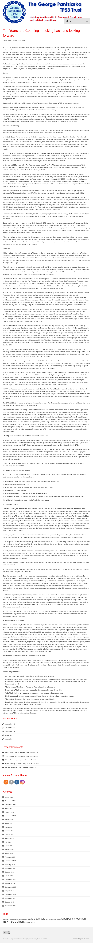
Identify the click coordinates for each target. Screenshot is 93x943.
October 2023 (9, 835)
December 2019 (10, 879)
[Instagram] (8, 932)
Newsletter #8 (9, 739)
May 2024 (8, 823)
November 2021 (10, 861)
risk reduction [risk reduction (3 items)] (13, 921)
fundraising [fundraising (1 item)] (49, 919)
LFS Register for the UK (27, 767)
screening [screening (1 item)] (27, 922)
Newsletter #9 (9, 735)
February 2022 (10, 857)
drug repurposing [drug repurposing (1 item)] (22, 919)
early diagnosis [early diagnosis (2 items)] (36, 918)
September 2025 (10, 805)
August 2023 (9, 838)
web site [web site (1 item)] (33, 922)
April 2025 (8, 808)
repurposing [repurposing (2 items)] (68, 918)
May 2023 (8, 846)
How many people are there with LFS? (24, 752)
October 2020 (9, 872)
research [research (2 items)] (80, 918)
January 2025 (9, 812)
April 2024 (8, 827)
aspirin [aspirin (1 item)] (5, 919)
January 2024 (9, 831)
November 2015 (10, 898)
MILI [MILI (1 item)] (53, 919)
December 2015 (10, 894)
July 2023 (8, 842)
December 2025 (10, 801)
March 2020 (9, 876)
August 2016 (9, 891)
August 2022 (9, 850)
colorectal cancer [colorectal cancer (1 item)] (12, 919)
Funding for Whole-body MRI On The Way (24, 764)
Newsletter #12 (10, 724)
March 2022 (9, 853)
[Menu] (77, 21)
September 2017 (10, 883)
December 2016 (10, 887)
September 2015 (10, 906)
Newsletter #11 (10, 728)
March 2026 (9, 797)
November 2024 (10, 816)
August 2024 (9, 820)
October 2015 (9, 902)
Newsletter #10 (10, 731)
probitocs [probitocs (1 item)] (58, 919)
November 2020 (10, 868)
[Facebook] (5, 932)
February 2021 (10, 864)
